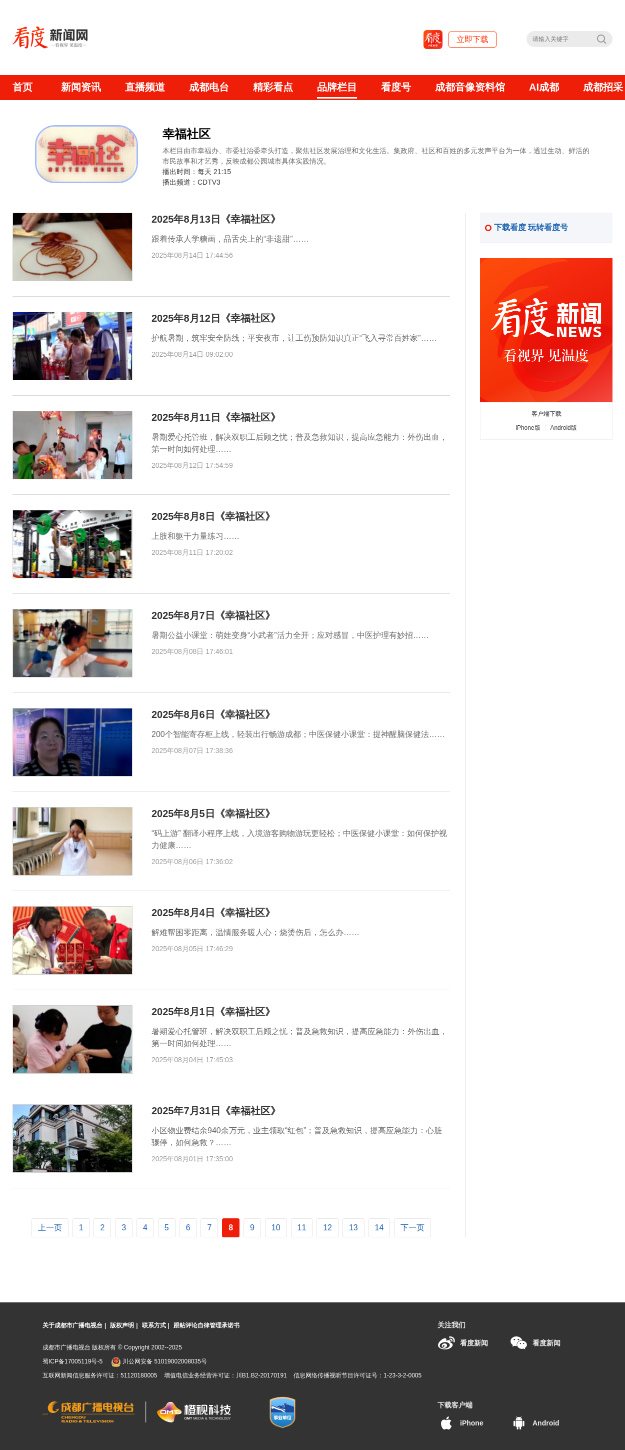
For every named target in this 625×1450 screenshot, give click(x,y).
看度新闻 (463, 1343)
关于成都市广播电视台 (72, 1325)
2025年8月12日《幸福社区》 (216, 318)
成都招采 (603, 87)
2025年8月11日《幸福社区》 (216, 417)
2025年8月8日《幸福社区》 (213, 516)
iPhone (461, 1423)
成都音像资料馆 (470, 87)
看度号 (396, 87)
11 (302, 1227)
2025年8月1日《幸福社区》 (213, 1011)
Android (535, 1423)
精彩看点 (273, 87)
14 (379, 1227)
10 (276, 1227)
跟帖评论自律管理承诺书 (207, 1325)
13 (353, 1227)
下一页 (412, 1227)
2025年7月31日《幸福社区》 (216, 1110)
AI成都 (544, 87)
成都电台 (209, 87)
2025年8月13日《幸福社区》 (216, 219)
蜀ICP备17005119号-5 (72, 1361)
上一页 (50, 1227)
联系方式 (154, 1325)
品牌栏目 (337, 87)
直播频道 (145, 87)
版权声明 (122, 1325)
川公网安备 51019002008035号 (159, 1361)
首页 (22, 87)
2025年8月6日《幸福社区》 (213, 714)
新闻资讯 (81, 87)
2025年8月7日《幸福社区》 (213, 615)
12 (327, 1227)
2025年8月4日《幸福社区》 (213, 912)
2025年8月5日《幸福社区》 (213, 813)
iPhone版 (528, 427)
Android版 (563, 427)
